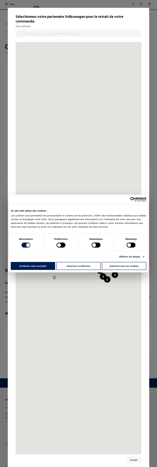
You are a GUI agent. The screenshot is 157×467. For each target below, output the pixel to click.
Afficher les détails (129, 256)
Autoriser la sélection (78, 266)
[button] (114, 274)
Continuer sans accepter (33, 266)
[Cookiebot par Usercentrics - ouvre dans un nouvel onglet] (132, 199)
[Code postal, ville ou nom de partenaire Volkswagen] (78, 33)
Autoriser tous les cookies (124, 266)
